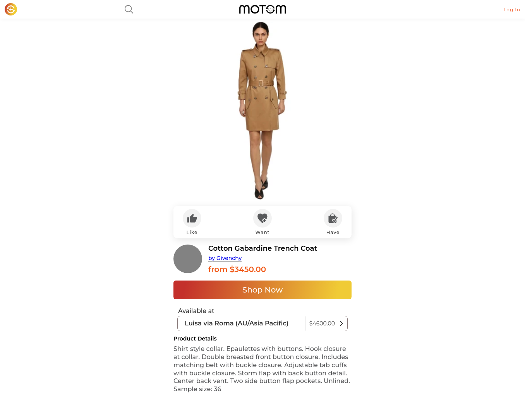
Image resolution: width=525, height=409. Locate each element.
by (225, 258)
